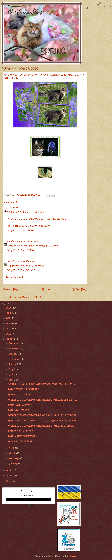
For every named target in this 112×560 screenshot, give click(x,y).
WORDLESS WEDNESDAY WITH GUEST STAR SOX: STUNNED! (41, 425)
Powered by (28, 505)
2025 (9, 313)
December (14, 343)
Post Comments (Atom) (29, 297)
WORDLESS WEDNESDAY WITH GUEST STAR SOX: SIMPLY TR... (42, 399)
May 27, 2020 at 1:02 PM (20, 230)
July (11, 369)
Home (46, 289)
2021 (9, 333)
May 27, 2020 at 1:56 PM (20, 250)
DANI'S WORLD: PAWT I (20, 405)
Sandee (11, 207)
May (11, 379)
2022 (9, 328)
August (13, 364)
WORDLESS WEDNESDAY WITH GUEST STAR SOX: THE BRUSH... (43, 415)
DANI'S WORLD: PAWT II (21, 394)
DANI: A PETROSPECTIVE (21, 436)
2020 (9, 339)
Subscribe (28, 500)
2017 (9, 480)
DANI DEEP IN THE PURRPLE (23, 389)
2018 (9, 475)
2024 (9, 318)
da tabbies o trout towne (20, 241)
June (12, 374)
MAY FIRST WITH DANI (20, 441)
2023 (9, 323)
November (14, 348)
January (13, 463)
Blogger (72, 556)
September (15, 359)
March (12, 453)
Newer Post (11, 289)
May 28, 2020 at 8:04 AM (21, 270)
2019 (9, 470)
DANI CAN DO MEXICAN (21, 431)
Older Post (79, 289)
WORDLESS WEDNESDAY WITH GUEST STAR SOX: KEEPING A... (42, 384)
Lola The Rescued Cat (18, 261)
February (14, 458)
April (11, 448)
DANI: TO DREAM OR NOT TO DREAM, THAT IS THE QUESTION (42, 420)
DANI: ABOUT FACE (18, 410)
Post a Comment (14, 277)
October (13, 353)
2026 (9, 307)
